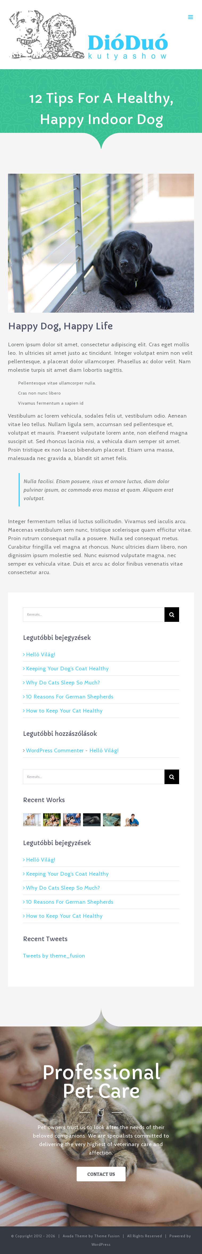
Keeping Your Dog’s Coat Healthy (67, 668)
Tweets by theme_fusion (54, 955)
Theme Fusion (107, 1236)
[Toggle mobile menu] (191, 17)
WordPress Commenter (55, 750)
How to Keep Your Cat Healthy (64, 710)
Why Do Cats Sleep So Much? (63, 682)
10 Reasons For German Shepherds (69, 696)
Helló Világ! (40, 654)
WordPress (101, 1244)
